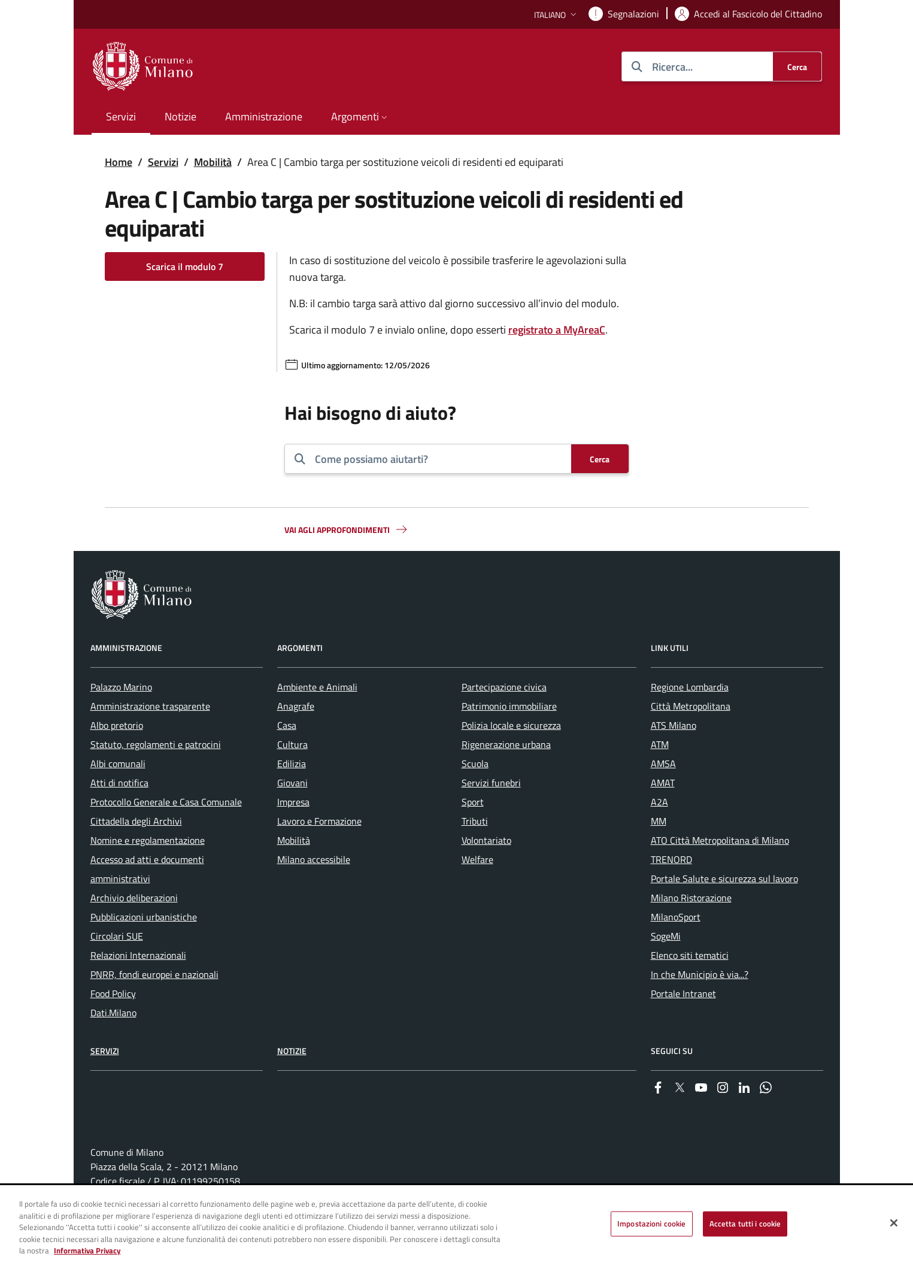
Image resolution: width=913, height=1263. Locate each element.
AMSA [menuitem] (663, 763)
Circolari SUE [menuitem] (116, 936)
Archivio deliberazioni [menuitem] (134, 898)
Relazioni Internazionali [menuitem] (138, 955)
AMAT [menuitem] (663, 783)
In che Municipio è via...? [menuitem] (699, 974)
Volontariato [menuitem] (486, 840)
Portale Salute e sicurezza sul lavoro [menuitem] (724, 878)
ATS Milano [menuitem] (673, 725)
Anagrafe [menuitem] (295, 706)
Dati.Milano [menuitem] (113, 1012)
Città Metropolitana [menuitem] (690, 706)
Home (118, 162)
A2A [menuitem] (659, 802)
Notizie (292, 1050)
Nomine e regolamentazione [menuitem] (147, 840)
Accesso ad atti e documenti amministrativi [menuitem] (147, 869)
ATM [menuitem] (660, 744)
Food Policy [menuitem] (113, 993)
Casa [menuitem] (286, 725)
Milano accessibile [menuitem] (313, 859)
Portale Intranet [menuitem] (683, 993)
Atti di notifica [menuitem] (119, 783)
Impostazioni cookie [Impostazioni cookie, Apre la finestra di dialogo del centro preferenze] (651, 1223)
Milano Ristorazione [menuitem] (691, 898)
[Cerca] (797, 66)
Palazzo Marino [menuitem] (121, 687)
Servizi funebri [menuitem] (491, 783)
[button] (556, 14)
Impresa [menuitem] (293, 802)
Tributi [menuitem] (475, 821)
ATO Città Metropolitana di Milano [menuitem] (720, 840)
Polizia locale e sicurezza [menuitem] (511, 725)
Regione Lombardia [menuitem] (690, 687)
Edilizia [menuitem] (291, 763)
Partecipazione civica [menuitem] (504, 687)
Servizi (163, 162)
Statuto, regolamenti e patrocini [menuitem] (155, 744)
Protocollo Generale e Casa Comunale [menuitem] (166, 802)
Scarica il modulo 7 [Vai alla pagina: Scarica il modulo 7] (184, 266)
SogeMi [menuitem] (666, 936)
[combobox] (438, 458)
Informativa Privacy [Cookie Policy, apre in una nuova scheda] (87, 1251)
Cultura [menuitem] (292, 744)
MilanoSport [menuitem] (675, 917)
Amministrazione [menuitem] (263, 116)
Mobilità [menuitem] (293, 840)
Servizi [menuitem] (121, 116)
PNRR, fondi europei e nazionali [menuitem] (154, 974)
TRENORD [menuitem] (671, 859)
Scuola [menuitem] (475, 763)
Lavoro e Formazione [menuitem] (319, 821)
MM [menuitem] (658, 821)
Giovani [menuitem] (292, 783)
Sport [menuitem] (473, 802)
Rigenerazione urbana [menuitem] (506, 744)
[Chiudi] (894, 1223)
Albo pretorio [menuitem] (116, 725)
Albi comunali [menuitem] (117, 763)
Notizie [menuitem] (180, 116)
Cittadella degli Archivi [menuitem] (136, 821)
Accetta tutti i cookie (745, 1223)
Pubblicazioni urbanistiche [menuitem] (143, 917)
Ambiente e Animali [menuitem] (317, 687)
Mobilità (213, 162)
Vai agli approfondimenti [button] (346, 529)
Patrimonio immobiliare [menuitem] (509, 706)
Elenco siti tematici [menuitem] (690, 955)
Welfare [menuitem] (477, 859)
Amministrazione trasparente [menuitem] (150, 706)
